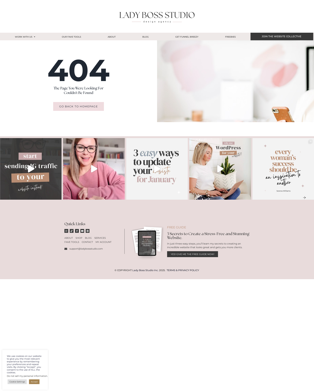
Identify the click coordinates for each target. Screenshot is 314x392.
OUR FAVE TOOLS (71, 36)
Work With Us (25, 36)
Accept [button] (34, 381)
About (112, 36)
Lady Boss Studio (142, 270)
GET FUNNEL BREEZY (186, 36)
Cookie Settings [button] (17, 381)
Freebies (230, 36)
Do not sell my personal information (27, 376)
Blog (145, 36)
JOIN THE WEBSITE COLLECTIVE (281, 36)
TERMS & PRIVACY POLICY (183, 270)
